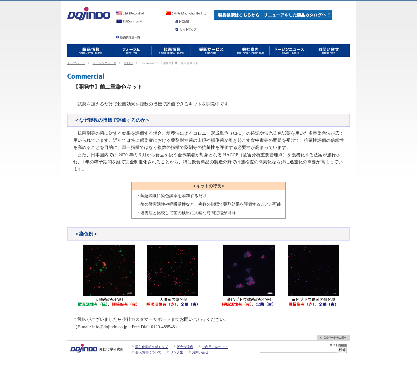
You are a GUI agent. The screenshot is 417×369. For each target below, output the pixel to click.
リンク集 (176, 352)
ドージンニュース (104, 63)
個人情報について (148, 352)
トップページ (76, 63)
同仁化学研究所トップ (151, 347)
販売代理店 (185, 347)
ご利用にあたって (215, 347)
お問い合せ (200, 352)
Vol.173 (128, 63)
